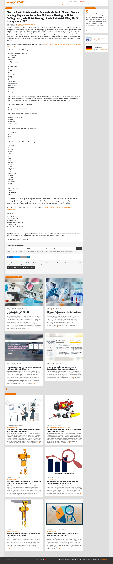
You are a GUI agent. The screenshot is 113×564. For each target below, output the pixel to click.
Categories (67, 4)
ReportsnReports (19, 25)
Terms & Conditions (76, 559)
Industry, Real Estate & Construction (26, 24)
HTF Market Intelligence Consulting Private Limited (58, 427)
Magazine (98, 4)
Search (102, 1)
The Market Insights (51, 479)
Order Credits (86, 4)
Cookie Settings (104, 559)
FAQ (59, 559)
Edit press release (28, 267)
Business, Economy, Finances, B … (19, 308)
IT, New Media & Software (17, 425)
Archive (93, 4)
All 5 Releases (10, 389)
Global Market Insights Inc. (53, 531)
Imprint (75, 1)
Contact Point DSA (86, 559)
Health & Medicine (57, 308)
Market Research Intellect (12, 427)
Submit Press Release (76, 4)
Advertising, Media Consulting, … (19, 477)
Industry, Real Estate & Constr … (59, 477)
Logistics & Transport (57, 425)
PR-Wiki (70, 1)
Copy (79, 249)
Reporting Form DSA (95, 559)
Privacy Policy (68, 559)
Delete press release (14, 267)
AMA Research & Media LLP (13, 479)
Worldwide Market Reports (13, 531)
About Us (104, 4)
